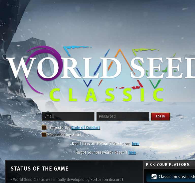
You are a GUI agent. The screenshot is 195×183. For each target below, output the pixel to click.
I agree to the (56, 127)
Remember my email (61, 134)
